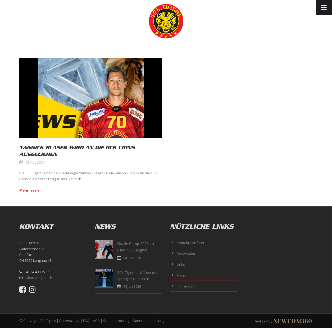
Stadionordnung (116, 320)
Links (181, 264)
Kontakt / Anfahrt (190, 242)
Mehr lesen (29, 190)
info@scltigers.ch (38, 277)
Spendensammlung (148, 320)
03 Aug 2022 (35, 162)
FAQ (86, 320)
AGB (96, 320)
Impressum (186, 286)
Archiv (182, 275)
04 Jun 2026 (132, 257)
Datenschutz (69, 320)
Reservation (186, 253)
